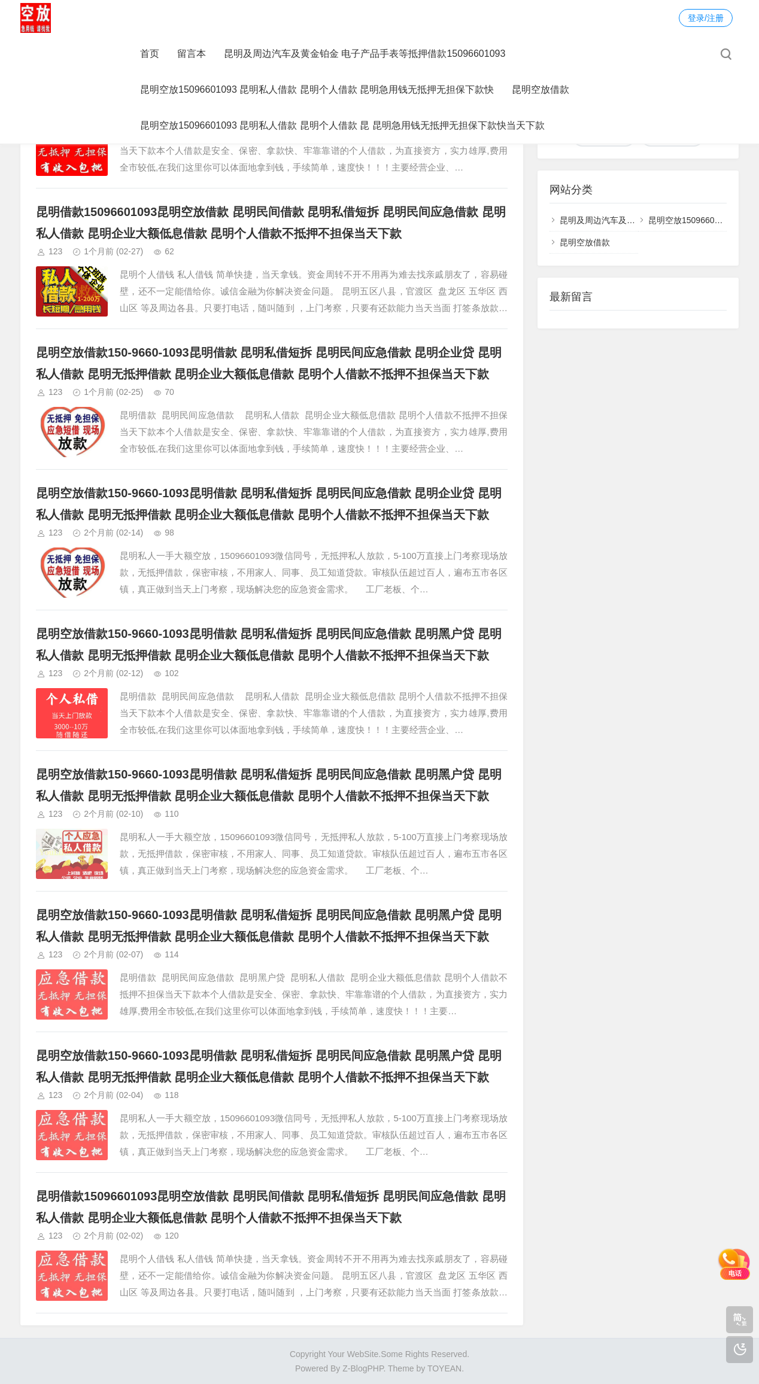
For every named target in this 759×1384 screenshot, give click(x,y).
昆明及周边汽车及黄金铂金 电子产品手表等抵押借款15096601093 (364, 53)
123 (55, 251)
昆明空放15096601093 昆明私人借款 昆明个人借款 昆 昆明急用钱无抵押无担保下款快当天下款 (342, 125)
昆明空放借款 (540, 89)
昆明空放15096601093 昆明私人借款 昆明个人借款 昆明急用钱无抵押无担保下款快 (317, 89)
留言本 (191, 53)
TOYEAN (444, 1368)
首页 (149, 53)
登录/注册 (706, 18)
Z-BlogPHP (362, 1368)
